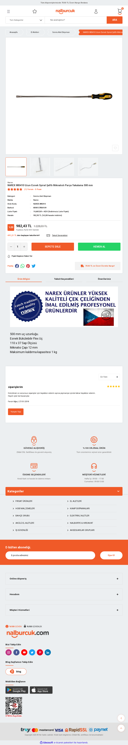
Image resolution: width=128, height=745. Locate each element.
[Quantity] (17, 247)
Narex (10, 182)
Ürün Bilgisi (24, 279)
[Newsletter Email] (50, 555)
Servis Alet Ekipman (42, 196)
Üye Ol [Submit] (111, 555)
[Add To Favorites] (115, 148)
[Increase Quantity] (24, 247)
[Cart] (119, 11)
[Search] (83, 20)
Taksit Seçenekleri (64, 279)
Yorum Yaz (15, 411)
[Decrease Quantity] (11, 247)
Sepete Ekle (53, 246)
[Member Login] (96, 11)
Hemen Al (99, 246)
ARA (114, 20)
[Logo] (65, 11)
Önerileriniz (104, 279)
